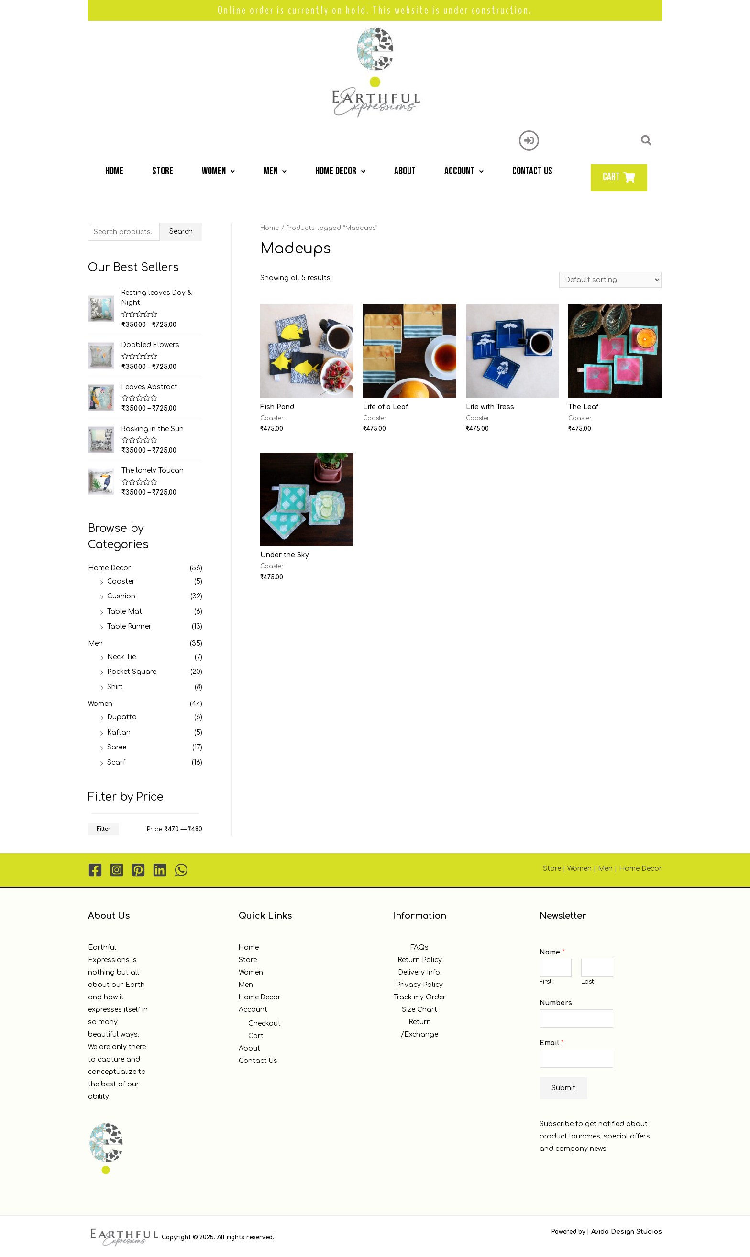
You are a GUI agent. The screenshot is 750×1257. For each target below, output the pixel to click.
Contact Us (532, 171)
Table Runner (129, 624)
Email (551, 1041)
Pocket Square (131, 670)
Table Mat (124, 610)
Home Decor (340, 171)
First (545, 980)
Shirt (115, 685)
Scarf (116, 761)
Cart (256, 1034)
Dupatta (122, 715)
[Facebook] (95, 868)
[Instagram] (117, 868)
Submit (563, 1086)
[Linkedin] (160, 868)
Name (552, 950)
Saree (116, 745)
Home (114, 171)
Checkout (264, 1022)
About (405, 171)
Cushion (121, 594)
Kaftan (119, 731)
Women (218, 171)
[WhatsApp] (181, 868)
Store (162, 171)
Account (464, 171)
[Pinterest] (138, 868)
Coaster (121, 580)
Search (181, 231)
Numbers (556, 1001)
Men (275, 171)
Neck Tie (121, 655)
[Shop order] (610, 280)
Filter (103, 827)
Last (587, 980)
